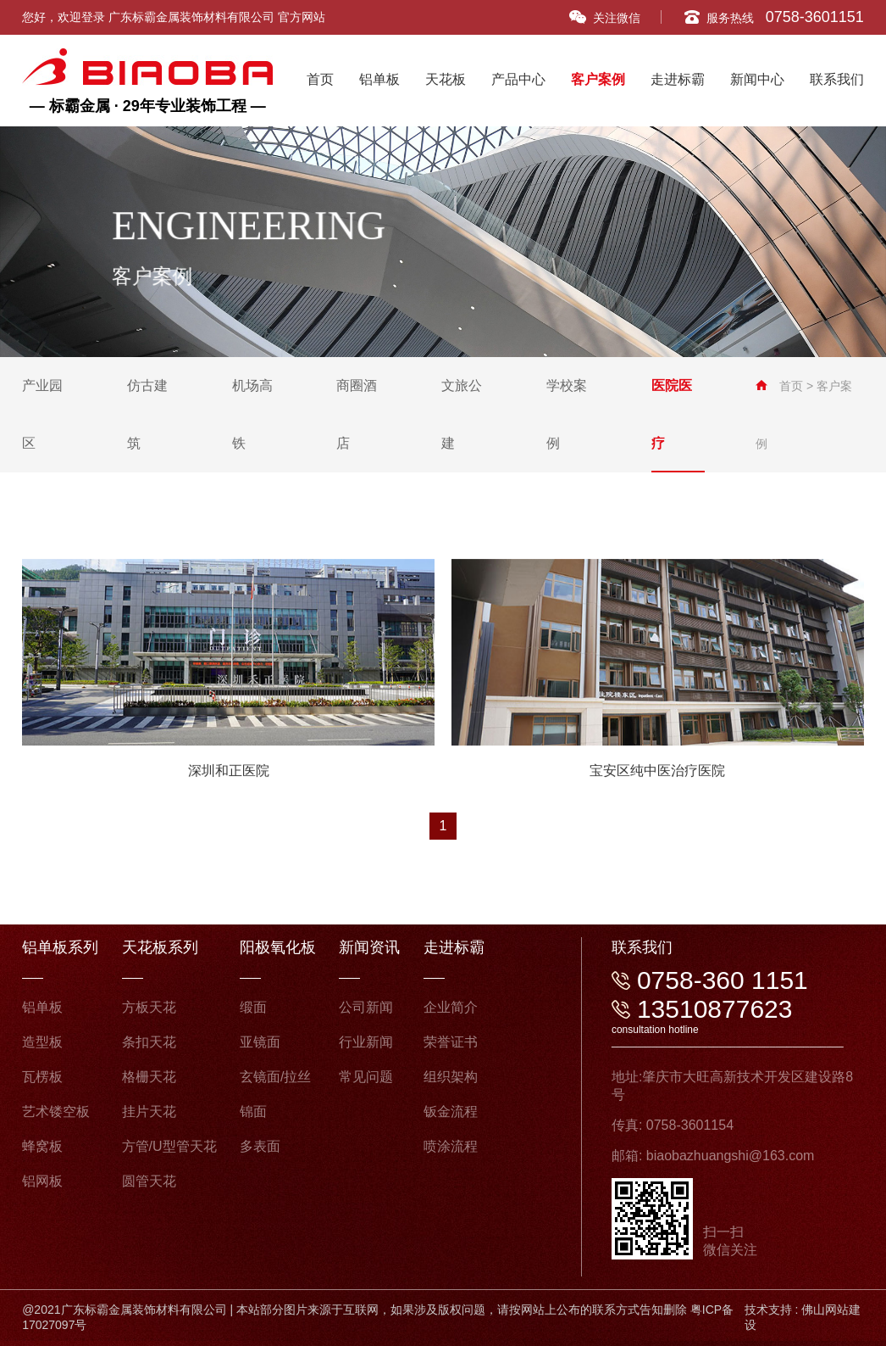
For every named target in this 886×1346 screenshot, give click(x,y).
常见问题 (366, 1077)
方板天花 (149, 1007)
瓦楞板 (42, 1077)
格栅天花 (149, 1077)
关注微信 (604, 17)
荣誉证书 (451, 1042)
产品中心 (518, 79)
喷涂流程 (451, 1146)
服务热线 (774, 16)
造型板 (42, 1042)
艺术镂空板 (56, 1111)
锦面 (253, 1111)
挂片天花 (149, 1111)
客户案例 (598, 79)
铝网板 (42, 1181)
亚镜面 (260, 1042)
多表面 (260, 1146)
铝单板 (379, 79)
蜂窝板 (42, 1146)
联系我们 (837, 79)
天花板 (445, 79)
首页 (320, 79)
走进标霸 (678, 79)
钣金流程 (451, 1111)
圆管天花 (149, 1181)
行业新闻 (366, 1042)
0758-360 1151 (722, 980)
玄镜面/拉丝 (275, 1077)
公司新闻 (366, 1007)
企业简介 (451, 1007)
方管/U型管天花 (169, 1146)
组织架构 (451, 1077)
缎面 (253, 1007)
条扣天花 (149, 1042)
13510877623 (715, 1009)
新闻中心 (757, 79)
